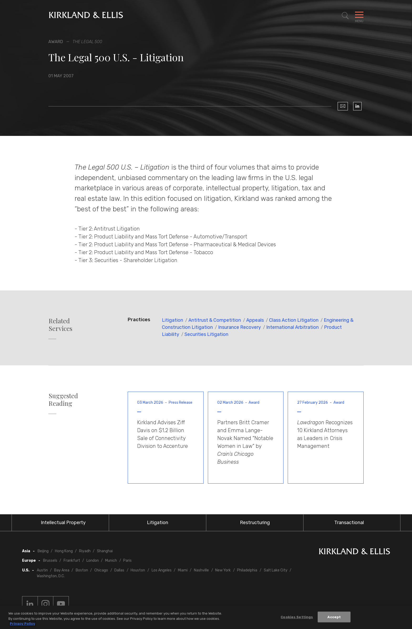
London (92, 560)
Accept (334, 617)
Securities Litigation (206, 334)
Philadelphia (247, 570)
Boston (82, 570)
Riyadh (85, 551)
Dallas (119, 570)
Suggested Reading (63, 399)
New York (223, 570)
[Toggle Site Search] (345, 16)
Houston (138, 570)
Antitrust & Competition (214, 320)
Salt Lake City (275, 570)
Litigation (172, 320)
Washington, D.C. (51, 576)
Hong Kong (64, 551)
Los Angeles (162, 570)
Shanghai (105, 551)
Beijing (43, 551)
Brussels (50, 560)
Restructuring (255, 522)
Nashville (201, 570)
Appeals (255, 320)
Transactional (349, 522)
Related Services (60, 325)
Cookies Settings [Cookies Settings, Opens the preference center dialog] (297, 617)
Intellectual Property (63, 522)
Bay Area (61, 570)
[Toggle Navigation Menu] (359, 16)
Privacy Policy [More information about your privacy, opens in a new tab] (22, 624)
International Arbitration (292, 327)
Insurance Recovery (239, 327)
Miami (183, 570)
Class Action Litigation (293, 320)
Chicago (101, 570)
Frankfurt (72, 560)
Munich (111, 560)
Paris (127, 560)
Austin (42, 570)
